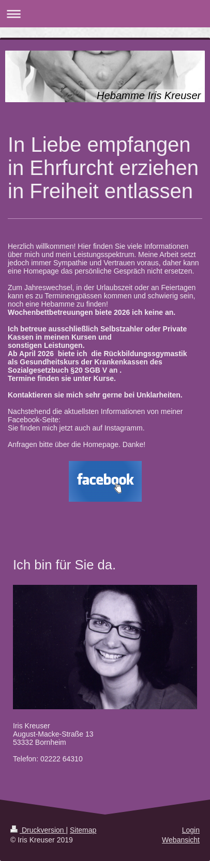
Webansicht (181, 840)
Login (191, 830)
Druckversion (38, 830)
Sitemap (83, 830)
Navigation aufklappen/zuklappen (105, 14)
